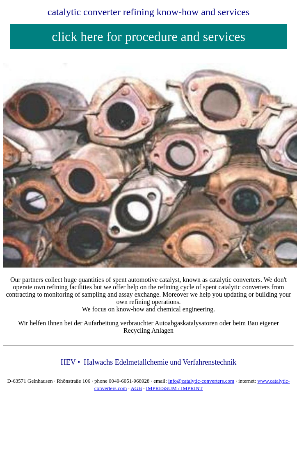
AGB (136, 388)
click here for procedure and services (148, 36)
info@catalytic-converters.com (201, 381)
